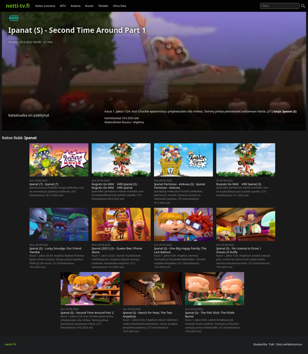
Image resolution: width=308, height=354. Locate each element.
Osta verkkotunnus (289, 344)
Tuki (271, 344)
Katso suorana (45, 6)
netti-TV (10, 344)
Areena (76, 6)
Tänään (103, 6)
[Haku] (303, 6)
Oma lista (119, 6)
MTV (63, 6)
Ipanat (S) (289, 111)
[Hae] (279, 6)
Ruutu (89, 6)
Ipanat (30, 137)
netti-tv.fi (18, 5)
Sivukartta (260, 344)
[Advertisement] (154, 75)
